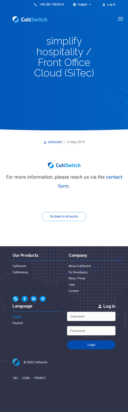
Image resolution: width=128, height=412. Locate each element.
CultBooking (20, 272)
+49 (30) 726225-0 (52, 4)
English (17, 316)
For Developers (78, 272)
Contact (74, 291)
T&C (15, 378)
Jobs (72, 284)
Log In (108, 4)
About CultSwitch (80, 266)
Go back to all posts (64, 216)
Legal (26, 378)
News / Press (77, 278)
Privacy (40, 378)
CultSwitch (19, 266)
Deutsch (18, 323)
